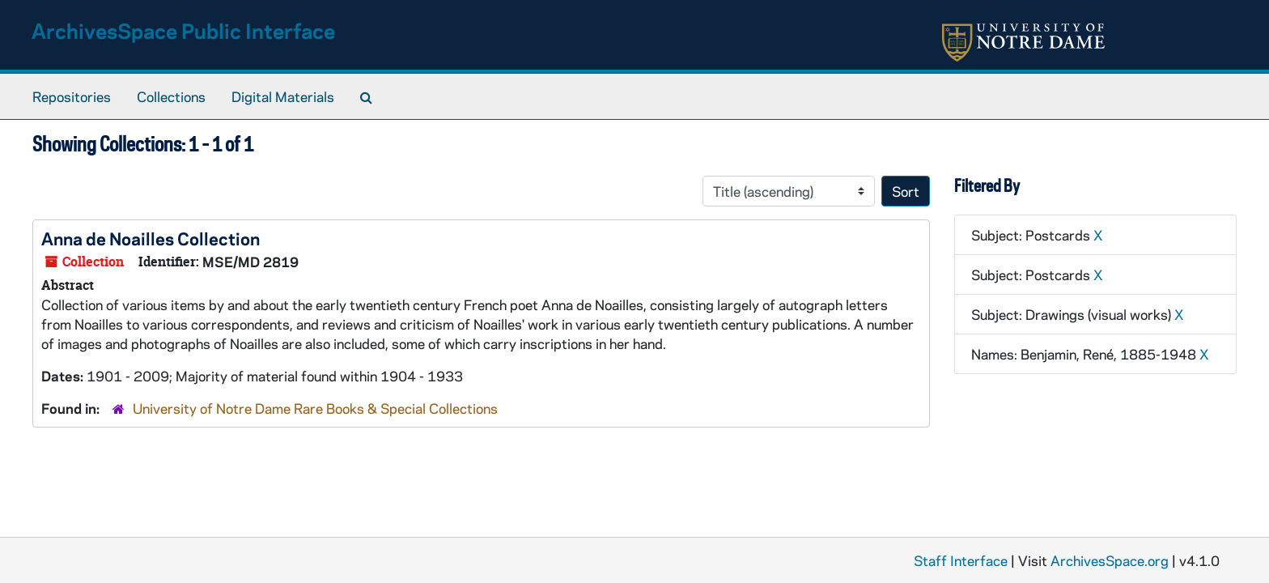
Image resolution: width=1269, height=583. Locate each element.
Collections (171, 96)
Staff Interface (961, 560)
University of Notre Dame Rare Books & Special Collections (315, 408)
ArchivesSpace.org (1109, 560)
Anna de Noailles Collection (150, 238)
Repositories (71, 96)
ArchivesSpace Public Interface (183, 30)
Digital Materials (282, 96)
